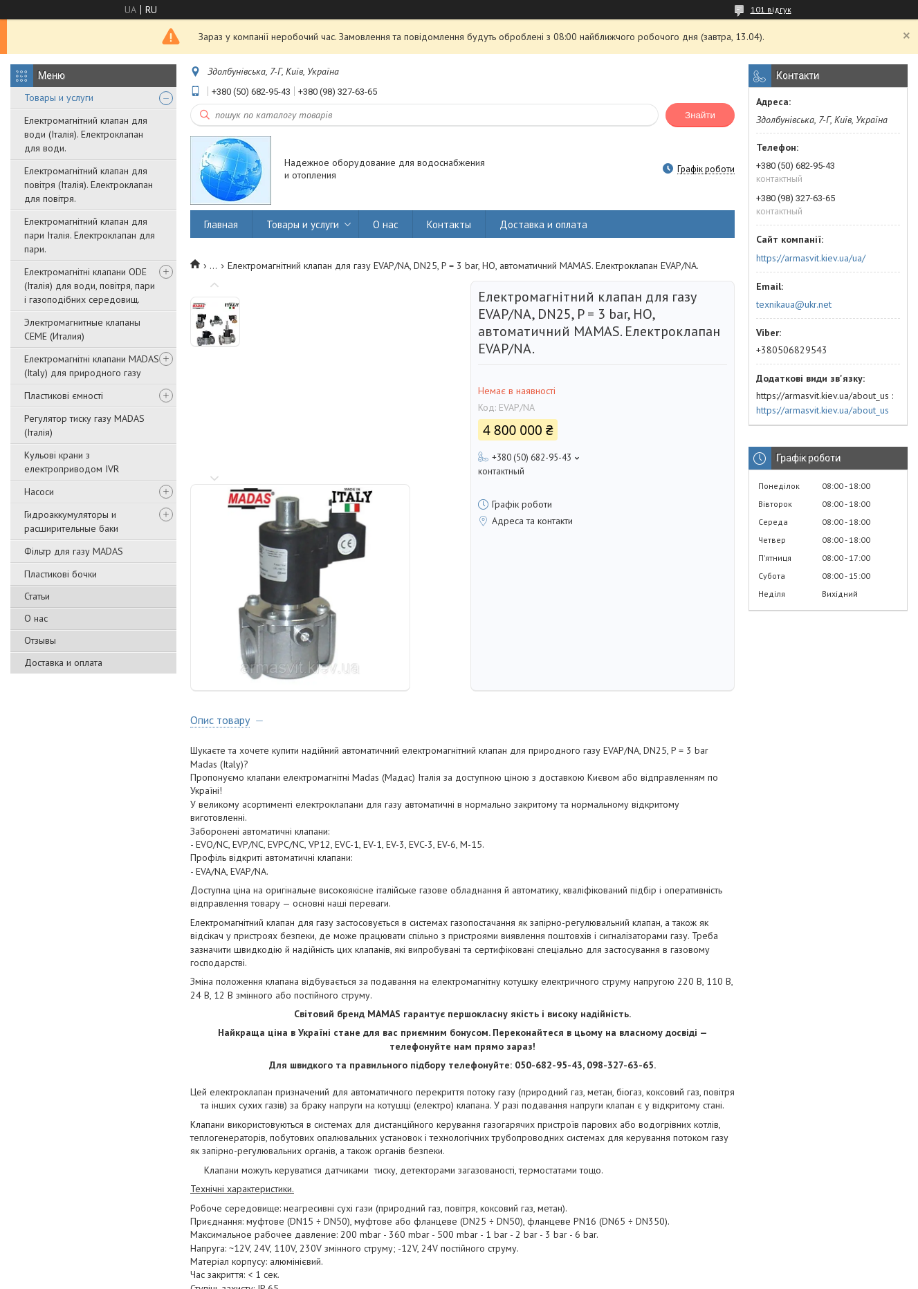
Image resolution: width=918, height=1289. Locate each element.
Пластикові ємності (63, 395)
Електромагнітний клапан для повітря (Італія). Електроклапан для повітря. (88, 185)
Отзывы (40, 640)
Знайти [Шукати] (700, 115)
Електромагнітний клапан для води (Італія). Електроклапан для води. (85, 134)
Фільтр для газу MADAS (73, 551)
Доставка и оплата (63, 662)
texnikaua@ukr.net (794, 304)
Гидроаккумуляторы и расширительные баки (71, 521)
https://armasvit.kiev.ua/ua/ (810, 258)
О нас (36, 618)
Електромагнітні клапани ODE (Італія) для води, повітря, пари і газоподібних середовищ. (89, 286)
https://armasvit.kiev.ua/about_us (822, 410)
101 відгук (771, 9)
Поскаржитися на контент (442, 1275)
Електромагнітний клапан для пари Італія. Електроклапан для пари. (89, 235)
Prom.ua (524, 1263)
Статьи (37, 596)
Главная (221, 224)
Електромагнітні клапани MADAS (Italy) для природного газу (91, 366)
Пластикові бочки (60, 574)
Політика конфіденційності (550, 1275)
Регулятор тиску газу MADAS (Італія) (84, 425)
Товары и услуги (58, 97)
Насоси (39, 491)
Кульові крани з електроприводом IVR (71, 462)
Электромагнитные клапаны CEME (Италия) (82, 329)
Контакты (449, 224)
